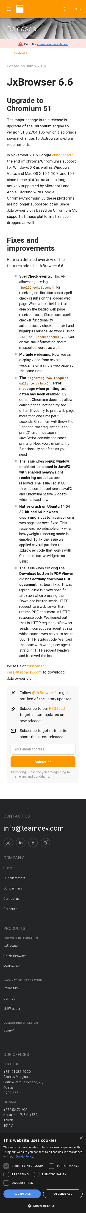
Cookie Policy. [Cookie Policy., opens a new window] (24, 1156)
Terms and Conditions (33, 776)
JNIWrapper (11, 1009)
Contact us (11, 899)
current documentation (52, 44)
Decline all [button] (63, 1194)
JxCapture (11, 988)
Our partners (12, 888)
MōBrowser (11, 966)
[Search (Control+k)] (64, 9)
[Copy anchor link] (56, 108)
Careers (9, 909)
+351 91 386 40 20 (17, 1072)
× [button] (81, 1138)
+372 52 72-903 (15, 1110)
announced (61, 155)
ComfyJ (9, 998)
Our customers (14, 878)
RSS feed (57, 708)
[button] (43, 1205)
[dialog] (43, 1173)
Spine (7, 1030)
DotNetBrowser (14, 956)
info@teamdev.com (33, 828)
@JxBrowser (43, 692)
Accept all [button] (22, 1194)
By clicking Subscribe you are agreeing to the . (40, 774)
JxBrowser (11, 946)
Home (7, 868)
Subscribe (43, 762)
